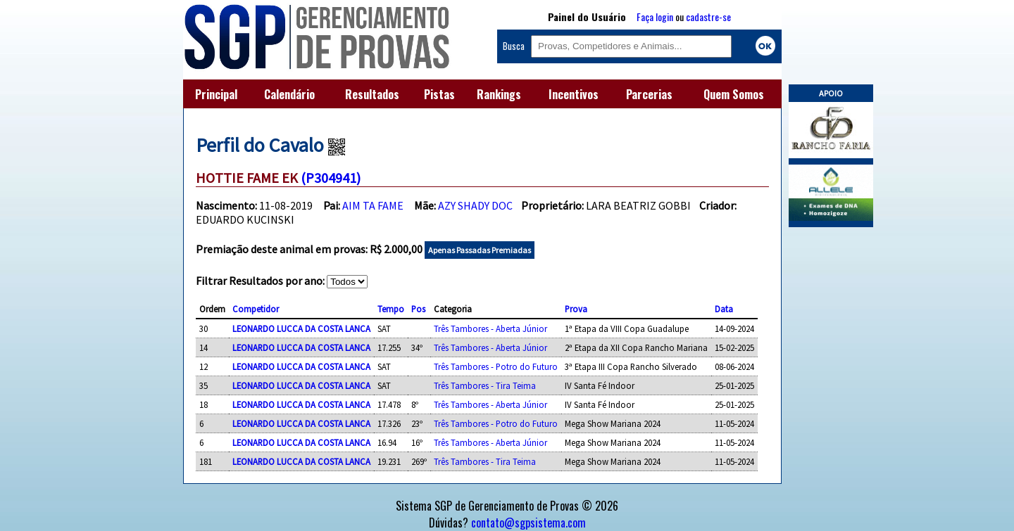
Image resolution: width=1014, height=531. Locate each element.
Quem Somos (733, 94)
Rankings (499, 94)
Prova (576, 308)
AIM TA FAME (372, 205)
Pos (418, 308)
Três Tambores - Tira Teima (485, 385)
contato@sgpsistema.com (528, 522)
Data (724, 308)
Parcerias (649, 94)
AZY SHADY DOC (475, 205)
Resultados (372, 94)
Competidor (255, 308)
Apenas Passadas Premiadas (479, 250)
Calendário (289, 94)
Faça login (655, 16)
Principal (216, 94)
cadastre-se (708, 16)
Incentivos (574, 94)
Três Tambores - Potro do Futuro (496, 366)
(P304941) (331, 177)
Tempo (390, 308)
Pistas (439, 94)
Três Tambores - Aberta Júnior (490, 328)
